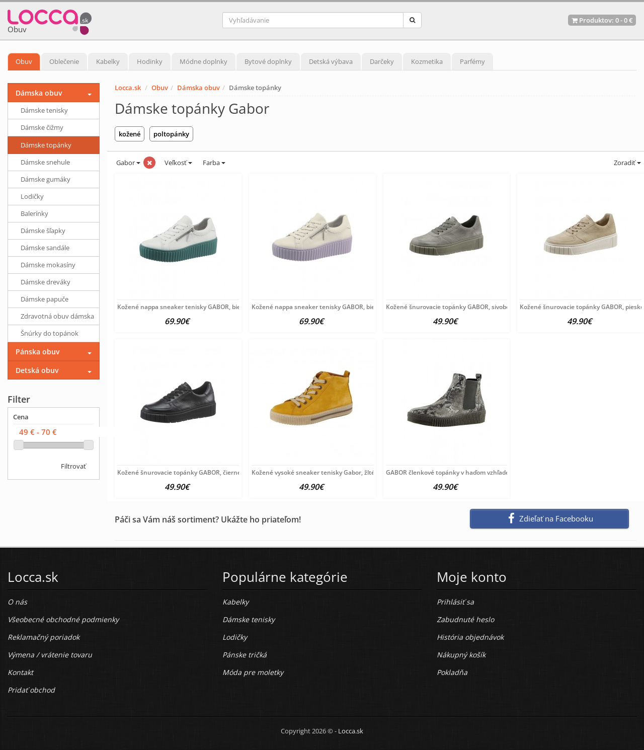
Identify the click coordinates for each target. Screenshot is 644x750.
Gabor (127, 162)
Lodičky (32, 196)
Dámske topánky (46, 144)
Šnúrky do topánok (49, 333)
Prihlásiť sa (455, 602)
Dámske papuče (44, 299)
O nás (17, 602)
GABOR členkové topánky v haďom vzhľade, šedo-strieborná (472, 472)
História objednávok (470, 637)
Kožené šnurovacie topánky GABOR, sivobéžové (454, 307)
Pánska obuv (37, 351)
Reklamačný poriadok (43, 637)
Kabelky (108, 61)
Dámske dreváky (45, 281)
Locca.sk (128, 87)
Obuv (24, 61)
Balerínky (34, 213)
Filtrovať (73, 466)
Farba (214, 162)
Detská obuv (37, 370)
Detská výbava (331, 61)
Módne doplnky (203, 61)
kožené (129, 133)
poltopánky (171, 133)
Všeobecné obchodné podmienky (63, 619)
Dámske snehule (45, 162)
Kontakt (20, 672)
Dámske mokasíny (48, 264)
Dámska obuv (198, 87)
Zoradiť (626, 162)
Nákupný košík (461, 654)
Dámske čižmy (42, 127)
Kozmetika (427, 61)
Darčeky (382, 61)
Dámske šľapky (43, 230)
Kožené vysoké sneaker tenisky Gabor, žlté (313, 472)
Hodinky (150, 61)
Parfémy (472, 61)
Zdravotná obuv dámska (57, 316)
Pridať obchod (31, 690)
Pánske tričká (244, 654)
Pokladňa (452, 672)
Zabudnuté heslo (465, 619)
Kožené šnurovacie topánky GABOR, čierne (179, 472)
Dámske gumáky (45, 179)
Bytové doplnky (268, 61)
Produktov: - (602, 20)
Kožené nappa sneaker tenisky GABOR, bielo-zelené (192, 307)
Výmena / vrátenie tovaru (50, 654)
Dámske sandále (45, 247)
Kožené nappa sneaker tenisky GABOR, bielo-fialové (326, 307)
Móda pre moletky (252, 672)
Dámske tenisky (44, 110)
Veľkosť (177, 162)
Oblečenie (64, 61)
